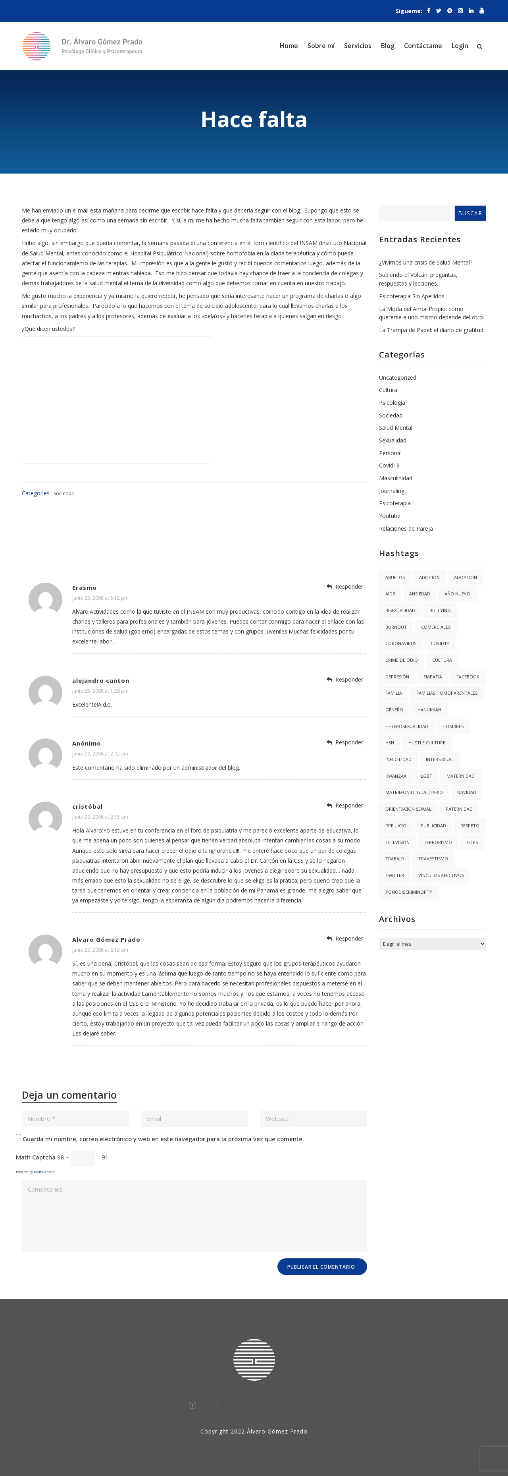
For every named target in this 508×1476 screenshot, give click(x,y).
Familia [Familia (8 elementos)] (393, 693)
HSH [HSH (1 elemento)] (389, 743)
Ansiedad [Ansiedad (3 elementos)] (419, 594)
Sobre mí (321, 45)
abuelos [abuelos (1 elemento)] (395, 577)
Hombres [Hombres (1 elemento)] (453, 726)
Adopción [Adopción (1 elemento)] (465, 577)
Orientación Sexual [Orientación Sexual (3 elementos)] (408, 809)
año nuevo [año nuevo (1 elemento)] (457, 594)
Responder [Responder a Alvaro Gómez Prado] (349, 938)
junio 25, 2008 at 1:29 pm (100, 691)
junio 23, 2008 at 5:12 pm (100, 598)
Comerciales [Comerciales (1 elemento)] (435, 627)
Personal (390, 453)
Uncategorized (397, 377)
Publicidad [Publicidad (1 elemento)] (433, 826)
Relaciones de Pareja (406, 528)
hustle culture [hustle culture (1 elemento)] (426, 743)
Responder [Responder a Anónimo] (349, 742)
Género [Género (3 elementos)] (394, 710)
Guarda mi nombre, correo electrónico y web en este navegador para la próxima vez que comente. (163, 1139)
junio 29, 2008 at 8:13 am (100, 950)
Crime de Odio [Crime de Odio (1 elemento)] (401, 660)
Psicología (392, 402)
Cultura (388, 390)
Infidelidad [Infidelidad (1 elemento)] (398, 759)
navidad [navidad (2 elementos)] (466, 792)
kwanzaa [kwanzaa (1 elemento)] (395, 776)
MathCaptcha (45, 1171)
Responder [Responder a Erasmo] (349, 586)
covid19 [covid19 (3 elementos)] (440, 643)
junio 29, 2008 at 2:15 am (100, 816)
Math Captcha (36, 1157)
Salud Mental (395, 427)
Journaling (391, 491)
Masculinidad (395, 478)
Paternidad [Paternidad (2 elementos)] (459, 809)
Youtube (389, 516)
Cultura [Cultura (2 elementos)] (442, 660)
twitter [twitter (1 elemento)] (394, 875)
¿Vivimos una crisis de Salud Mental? (425, 262)
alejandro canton (100, 680)
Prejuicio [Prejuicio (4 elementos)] (395, 826)
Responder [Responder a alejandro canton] (349, 679)
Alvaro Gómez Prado (106, 939)
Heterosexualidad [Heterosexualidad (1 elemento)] (406, 726)
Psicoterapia (395, 503)
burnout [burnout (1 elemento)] (396, 627)
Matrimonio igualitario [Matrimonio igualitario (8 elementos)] (414, 792)
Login (460, 45)
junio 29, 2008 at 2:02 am (100, 753)
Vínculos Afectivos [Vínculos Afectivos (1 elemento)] (441, 875)
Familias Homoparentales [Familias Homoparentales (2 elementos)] (446, 693)
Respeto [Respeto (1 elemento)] (469, 826)
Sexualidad (392, 440)
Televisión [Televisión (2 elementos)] (397, 842)
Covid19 (389, 465)
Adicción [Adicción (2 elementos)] (429, 577)
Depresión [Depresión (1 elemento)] (397, 677)
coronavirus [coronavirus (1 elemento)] (400, 643)
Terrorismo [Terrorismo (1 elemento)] (438, 842)
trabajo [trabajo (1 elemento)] (394, 859)
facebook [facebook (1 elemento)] (467, 677)
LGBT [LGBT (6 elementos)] (426, 776)
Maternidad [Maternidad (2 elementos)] (460, 776)
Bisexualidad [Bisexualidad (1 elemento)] (400, 610)
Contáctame (423, 45)
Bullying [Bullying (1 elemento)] (440, 610)
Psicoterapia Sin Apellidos (411, 296)
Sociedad (64, 493)
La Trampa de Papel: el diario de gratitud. (432, 330)
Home (289, 45)
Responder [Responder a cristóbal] (349, 805)
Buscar (470, 213)
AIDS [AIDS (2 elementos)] (390, 594)
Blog (387, 45)
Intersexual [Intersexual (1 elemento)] (440, 759)
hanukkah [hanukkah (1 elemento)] (429, 710)
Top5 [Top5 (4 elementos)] (472, 842)
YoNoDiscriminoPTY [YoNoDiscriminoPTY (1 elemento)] (408, 892)
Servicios (357, 45)
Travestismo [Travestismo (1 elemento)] (433, 859)
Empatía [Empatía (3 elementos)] (432, 677)
